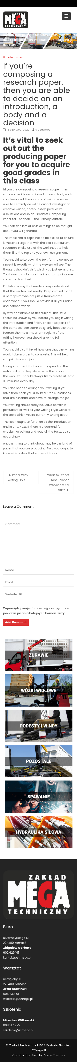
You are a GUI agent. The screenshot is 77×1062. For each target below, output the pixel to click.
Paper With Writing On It (18, 477)
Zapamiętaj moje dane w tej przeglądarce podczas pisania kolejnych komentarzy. (36, 610)
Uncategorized (13, 57)
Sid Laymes (42, 130)
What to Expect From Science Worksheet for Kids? (58, 482)
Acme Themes (54, 1055)
